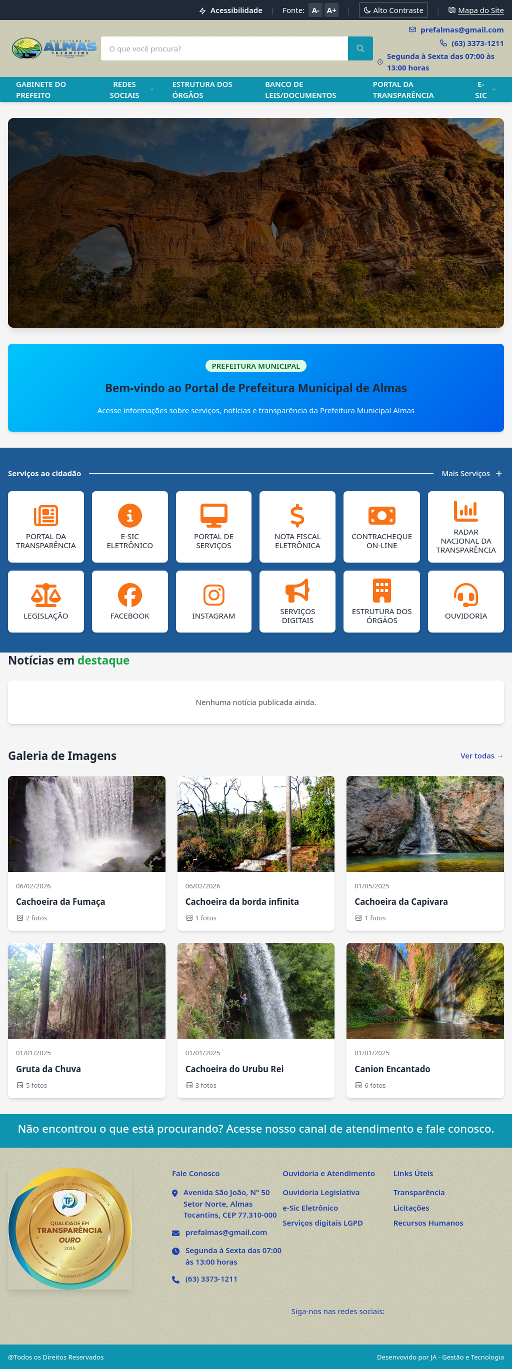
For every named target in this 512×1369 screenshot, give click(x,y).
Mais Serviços (473, 473)
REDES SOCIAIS (132, 89)
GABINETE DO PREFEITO (41, 89)
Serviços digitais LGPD (322, 1222)
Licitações (412, 1207)
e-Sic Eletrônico (310, 1207)
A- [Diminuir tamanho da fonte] (316, 10)
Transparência (419, 1192)
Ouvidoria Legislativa (321, 1192)
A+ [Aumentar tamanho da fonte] (331, 10)
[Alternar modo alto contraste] (393, 10)
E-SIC (485, 89)
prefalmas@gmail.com (226, 1232)
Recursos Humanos (429, 1222)
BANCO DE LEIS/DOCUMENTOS (300, 89)
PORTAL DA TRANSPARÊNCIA (403, 89)
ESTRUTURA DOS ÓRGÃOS (202, 89)
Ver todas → (482, 755)
